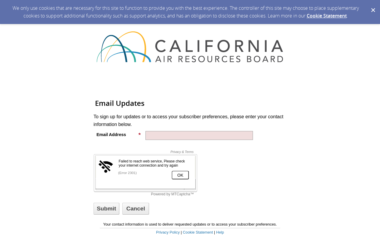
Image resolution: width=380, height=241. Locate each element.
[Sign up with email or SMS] (106, 209)
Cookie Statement (327, 15)
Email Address (118, 134)
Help (220, 232)
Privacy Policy (168, 232)
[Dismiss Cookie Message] (372, 5)
